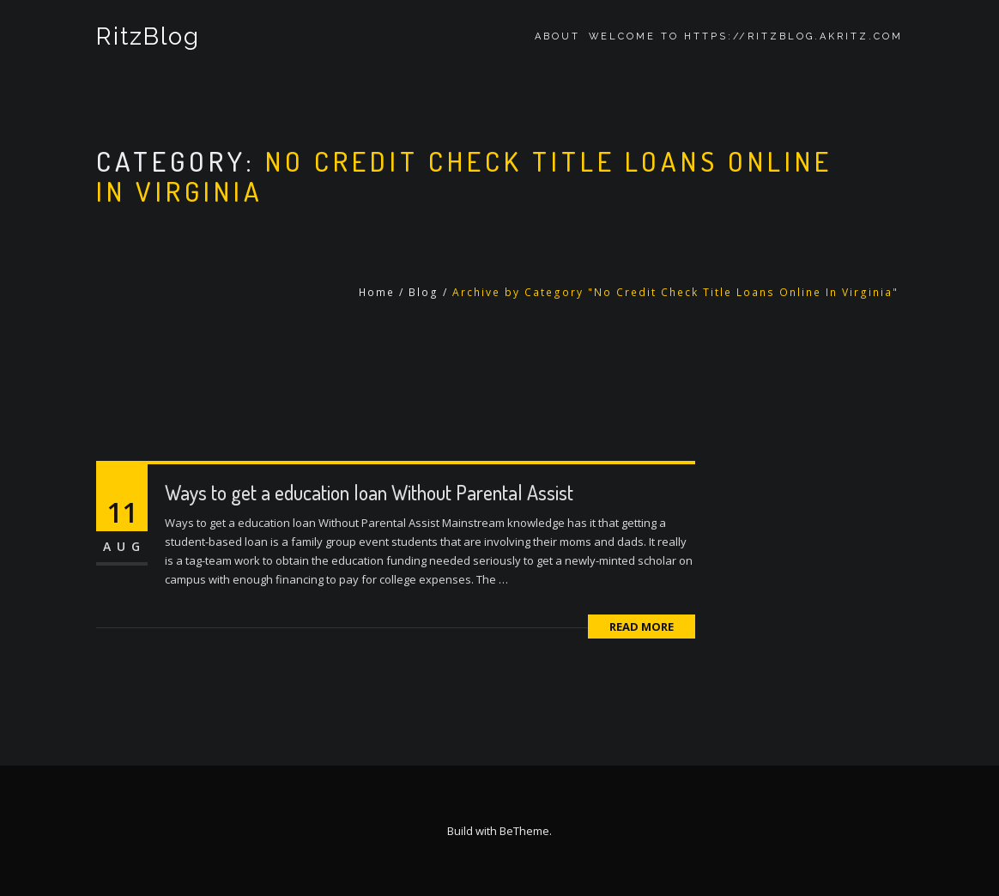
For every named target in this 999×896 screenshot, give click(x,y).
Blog (424, 292)
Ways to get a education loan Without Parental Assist (369, 492)
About (557, 36)
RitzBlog (148, 36)
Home (377, 292)
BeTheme (524, 830)
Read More (641, 626)
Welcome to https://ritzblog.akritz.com (746, 36)
